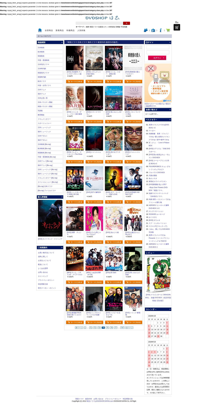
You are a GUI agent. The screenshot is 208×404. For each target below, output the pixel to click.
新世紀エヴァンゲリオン (158, 181)
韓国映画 (41, 56)
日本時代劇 (42, 69)
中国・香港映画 (43, 60)
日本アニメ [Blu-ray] (45, 161)
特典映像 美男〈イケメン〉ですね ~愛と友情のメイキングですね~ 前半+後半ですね (159, 137)
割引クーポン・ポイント (47, 288)
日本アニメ (42, 90)
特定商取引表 (43, 284)
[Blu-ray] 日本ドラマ (45, 186)
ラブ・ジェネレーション (158, 223)
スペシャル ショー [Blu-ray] (48, 182)
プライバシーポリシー (46, 280)
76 (111, 328)
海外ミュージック (44, 132)
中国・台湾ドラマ (44, 85)
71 (91, 328)
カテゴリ (48, 36)
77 (116, 328)
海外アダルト (43, 140)
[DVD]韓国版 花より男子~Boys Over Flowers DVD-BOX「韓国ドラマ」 (158, 187)
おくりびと (153, 217)
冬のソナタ (153, 178)
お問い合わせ (43, 272)
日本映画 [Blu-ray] (44, 144)
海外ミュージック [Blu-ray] (47, 174)
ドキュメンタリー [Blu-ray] (47, 178)
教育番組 (41, 115)
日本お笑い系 (43, 98)
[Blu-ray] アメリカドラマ (47, 190)
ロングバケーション (156, 211)
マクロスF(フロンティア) (158, 226)
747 (122, 328)
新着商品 (60, 30)
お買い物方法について (46, 253)
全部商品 (49, 30)
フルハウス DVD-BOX (157, 172)
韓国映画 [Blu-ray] (44, 153)
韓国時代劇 (42, 77)
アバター (152, 131)
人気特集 (81, 30)
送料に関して (43, 257)
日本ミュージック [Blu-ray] (47, 169)
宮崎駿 (117, 27)
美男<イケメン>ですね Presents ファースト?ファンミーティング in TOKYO (159, 238)
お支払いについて (44, 260)
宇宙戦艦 (124, 27)
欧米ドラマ (42, 81)
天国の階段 (153, 175)
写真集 (40, 111)
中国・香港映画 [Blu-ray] (47, 157)
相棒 (87, 27)
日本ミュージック (44, 127)
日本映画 (41, 48)
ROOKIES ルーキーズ (157, 214)
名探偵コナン (103, 27)
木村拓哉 (111, 27)
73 (99, 328)
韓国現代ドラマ (43, 73)
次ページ (129, 328)
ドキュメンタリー (44, 119)
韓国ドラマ (94, 27)
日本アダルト (43, 136)
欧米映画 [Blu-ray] (44, 148)
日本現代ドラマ (43, 64)
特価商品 (70, 30)
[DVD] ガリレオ (154, 220)
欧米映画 (41, 52)
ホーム (40, 36)
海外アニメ (42, 94)
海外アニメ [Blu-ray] (45, 165)
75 (107, 328)
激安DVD (88, 399)
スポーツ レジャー (44, 123)
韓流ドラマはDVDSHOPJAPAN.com (100, 401)
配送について (43, 264)
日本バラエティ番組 (45, 102)
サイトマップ (43, 276)
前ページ (79, 328)
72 (95, 328)
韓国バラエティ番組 (45, 106)
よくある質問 (43, 268)
